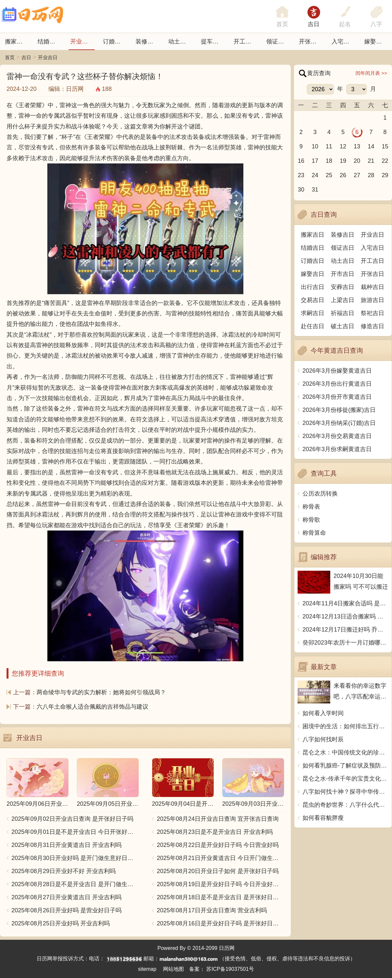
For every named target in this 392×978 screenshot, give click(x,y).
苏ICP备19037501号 (230, 969)
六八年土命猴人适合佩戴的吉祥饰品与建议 (92, 706)
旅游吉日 (372, 300)
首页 (10, 57)
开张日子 (310, 41)
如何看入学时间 (323, 713)
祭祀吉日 (372, 313)
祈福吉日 (342, 313)
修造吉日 (372, 326)
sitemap (147, 969)
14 (371, 146)
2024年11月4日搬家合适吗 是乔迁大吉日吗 (345, 603)
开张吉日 (372, 274)
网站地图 (173, 969)
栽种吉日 (372, 287)
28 (371, 175)
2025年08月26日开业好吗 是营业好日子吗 (66, 910)
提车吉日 (212, 41)
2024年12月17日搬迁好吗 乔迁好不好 (345, 629)
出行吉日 (312, 287)
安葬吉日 (342, 287)
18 (329, 161)
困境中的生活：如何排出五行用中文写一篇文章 (345, 726)
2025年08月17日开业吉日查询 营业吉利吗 (212, 910)
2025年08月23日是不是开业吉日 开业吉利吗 (215, 832)
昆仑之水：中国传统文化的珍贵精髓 (345, 752)
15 (385, 146)
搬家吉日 (16, 41)
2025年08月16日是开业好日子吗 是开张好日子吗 (220, 923)
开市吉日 (342, 274)
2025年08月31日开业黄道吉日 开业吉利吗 (66, 845)
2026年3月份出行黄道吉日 (337, 383)
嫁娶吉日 (376, 41)
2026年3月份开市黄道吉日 (337, 397)
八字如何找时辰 (323, 739)
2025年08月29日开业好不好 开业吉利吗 (63, 871)
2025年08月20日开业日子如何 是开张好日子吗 (218, 871)
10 (315, 146)
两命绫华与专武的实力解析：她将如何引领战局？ (101, 692)
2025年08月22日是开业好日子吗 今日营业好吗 (218, 845)
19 (343, 161)
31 (315, 189)
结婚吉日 (49, 41)
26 (343, 175)
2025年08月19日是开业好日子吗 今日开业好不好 (220, 884)
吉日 (313, 24)
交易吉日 (312, 300)
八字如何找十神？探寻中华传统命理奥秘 (345, 791)
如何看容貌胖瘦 (323, 818)
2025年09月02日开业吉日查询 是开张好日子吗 (72, 819)
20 (357, 161)
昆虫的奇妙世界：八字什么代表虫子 (345, 804)
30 (301, 189)
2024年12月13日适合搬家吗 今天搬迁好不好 (345, 616)
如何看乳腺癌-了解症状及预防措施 (345, 765)
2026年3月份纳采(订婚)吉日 (339, 423)
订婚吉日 (114, 41)
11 (329, 146)
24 (315, 175)
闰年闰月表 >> (371, 73)
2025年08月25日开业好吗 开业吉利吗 (60, 923)
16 (301, 161)
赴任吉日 (312, 326)
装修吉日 (147, 41)
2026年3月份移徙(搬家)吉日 (339, 410)
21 (371, 161)
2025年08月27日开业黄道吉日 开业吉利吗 (66, 897)
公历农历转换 (320, 493)
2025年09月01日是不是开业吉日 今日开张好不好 (75, 832)
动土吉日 (180, 41)
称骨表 (311, 506)
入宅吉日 (343, 41)
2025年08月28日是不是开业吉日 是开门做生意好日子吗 (75, 884)
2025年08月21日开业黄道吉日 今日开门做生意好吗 (220, 858)
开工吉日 (245, 41)
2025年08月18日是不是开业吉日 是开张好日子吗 (220, 897)
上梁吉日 (342, 300)
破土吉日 (342, 326)
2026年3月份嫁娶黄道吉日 (337, 370)
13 (357, 146)
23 (301, 175)
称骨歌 (311, 519)
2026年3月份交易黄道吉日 (337, 436)
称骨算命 (314, 533)
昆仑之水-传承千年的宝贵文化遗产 (345, 778)
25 (329, 175)
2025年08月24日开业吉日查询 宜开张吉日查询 (218, 819)
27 (357, 175)
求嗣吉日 (312, 313)
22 (385, 161)
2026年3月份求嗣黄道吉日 (337, 449)
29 (385, 175)
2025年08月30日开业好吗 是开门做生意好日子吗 (75, 858)
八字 (376, 24)
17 (315, 161)
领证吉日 (278, 41)
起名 (345, 24)
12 (343, 146)
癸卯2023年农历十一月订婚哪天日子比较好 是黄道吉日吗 (345, 642)
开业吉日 (82, 41)
